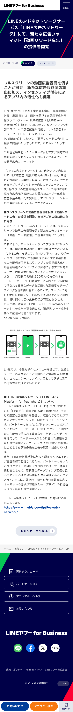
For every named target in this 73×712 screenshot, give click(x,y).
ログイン (66, 708)
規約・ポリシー (14, 669)
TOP (65, 683)
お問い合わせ (15, 706)
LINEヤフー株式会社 (56, 669)
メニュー (66, 5)
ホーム (7, 549)
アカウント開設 (43, 706)
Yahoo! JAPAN (33, 669)
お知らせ (19, 549)
